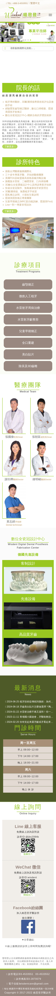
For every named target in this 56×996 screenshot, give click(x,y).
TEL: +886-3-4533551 (17, 3)
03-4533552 (42, 974)
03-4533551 (26, 974)
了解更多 (9, 146)
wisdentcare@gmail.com (34, 983)
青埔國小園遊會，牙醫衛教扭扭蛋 (30, 717)
